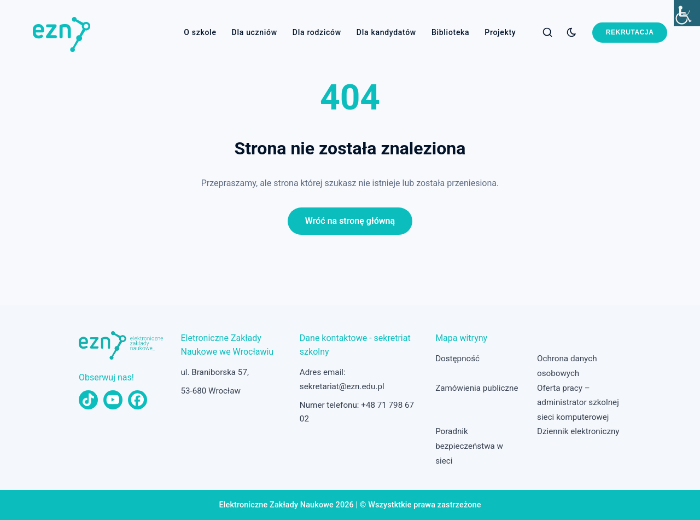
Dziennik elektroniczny (578, 431)
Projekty (500, 32)
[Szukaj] (547, 32)
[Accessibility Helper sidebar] (687, 13)
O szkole (200, 32)
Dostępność (457, 358)
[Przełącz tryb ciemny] (571, 32)
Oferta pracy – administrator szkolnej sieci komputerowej (578, 402)
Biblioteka (450, 32)
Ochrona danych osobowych (567, 366)
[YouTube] (112, 399)
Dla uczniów (254, 32)
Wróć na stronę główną (350, 221)
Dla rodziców (317, 32)
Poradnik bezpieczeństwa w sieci (469, 445)
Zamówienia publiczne (476, 388)
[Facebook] (137, 399)
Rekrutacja (630, 32)
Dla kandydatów (386, 32)
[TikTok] (88, 399)
